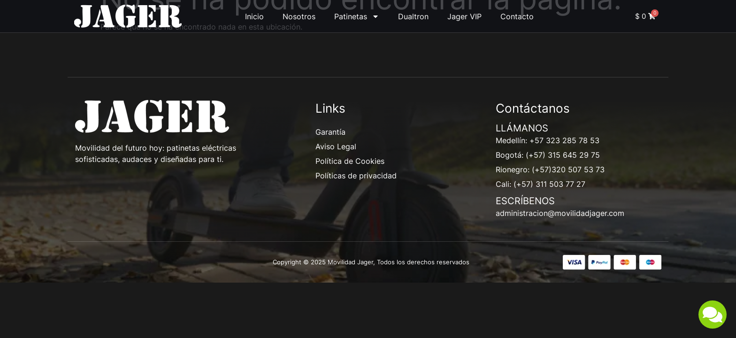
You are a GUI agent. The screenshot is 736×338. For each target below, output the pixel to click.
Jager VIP (464, 16)
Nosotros (299, 16)
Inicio (254, 16)
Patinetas (356, 16)
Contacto (517, 16)
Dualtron (413, 16)
